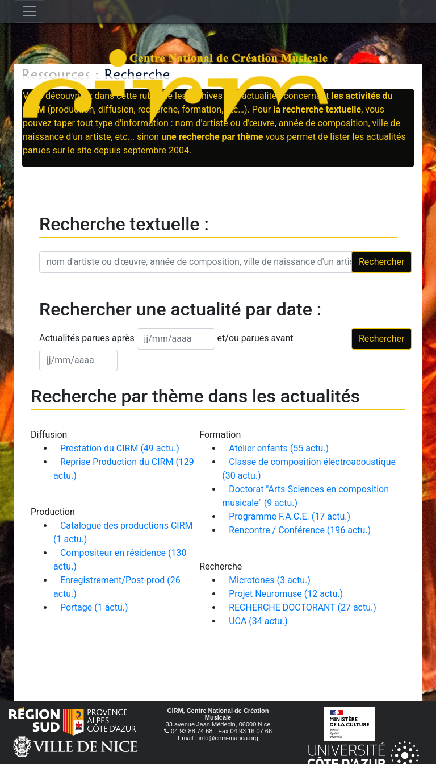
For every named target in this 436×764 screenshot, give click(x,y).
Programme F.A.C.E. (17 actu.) (289, 516)
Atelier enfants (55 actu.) (279, 448)
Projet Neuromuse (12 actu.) (286, 593)
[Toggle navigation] (29, 11)
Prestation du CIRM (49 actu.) (119, 448)
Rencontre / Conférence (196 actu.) (300, 530)
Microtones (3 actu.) (270, 580)
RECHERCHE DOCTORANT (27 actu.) (302, 607)
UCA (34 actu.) (258, 621)
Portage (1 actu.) (94, 607)
